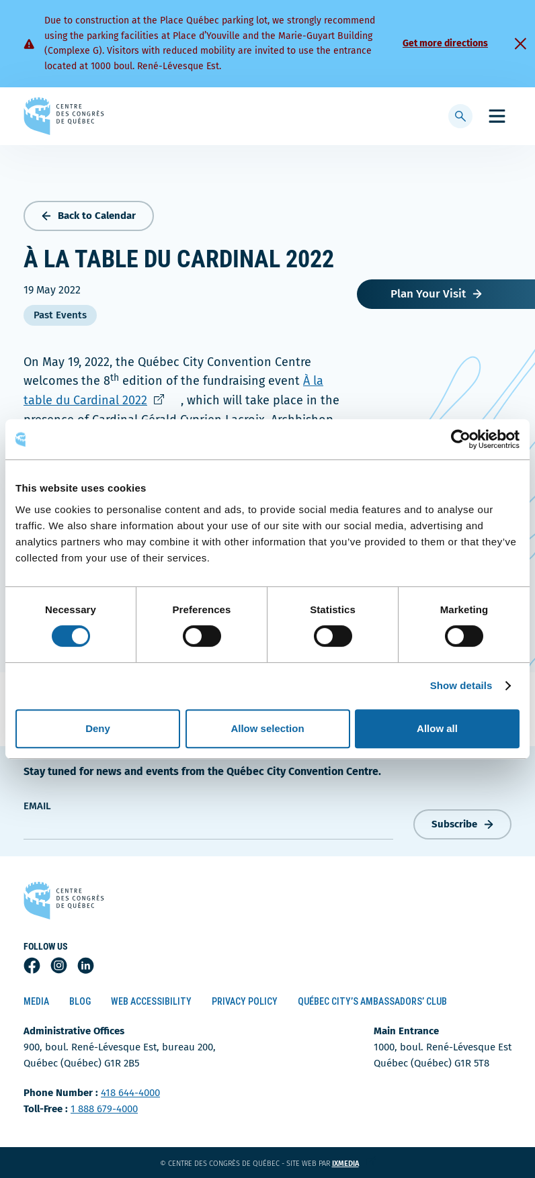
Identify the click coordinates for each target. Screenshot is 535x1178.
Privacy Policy (245, 1001)
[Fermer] (520, 43)
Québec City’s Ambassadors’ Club (372, 1001)
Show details (461, 685)
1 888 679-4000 (104, 1109)
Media (36, 1001)
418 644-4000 (130, 1093)
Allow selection (267, 728)
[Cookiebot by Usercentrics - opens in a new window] (461, 439)
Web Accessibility (151, 1001)
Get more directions (445, 43)
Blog (80, 1001)
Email (37, 806)
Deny (97, 728)
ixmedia (354, 1163)
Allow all (437, 728)
